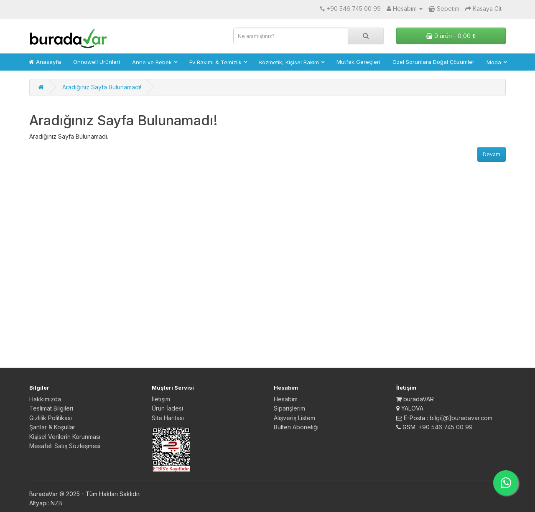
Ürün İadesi (167, 408)
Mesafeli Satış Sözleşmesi (64, 445)
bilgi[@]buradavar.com (461, 417)
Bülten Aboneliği (296, 427)
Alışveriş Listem (294, 417)
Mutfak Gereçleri (358, 61)
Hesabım (286, 399)
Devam (491, 154)
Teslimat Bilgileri (51, 408)
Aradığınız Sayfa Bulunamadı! (101, 87)
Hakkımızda (45, 399)
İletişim (161, 399)
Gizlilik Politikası (50, 417)
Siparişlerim (289, 408)
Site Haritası (168, 417)
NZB (56, 503)
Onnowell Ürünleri (96, 61)
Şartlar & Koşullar (52, 427)
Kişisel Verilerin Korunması (64, 436)
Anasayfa (45, 61)
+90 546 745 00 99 (445, 427)
